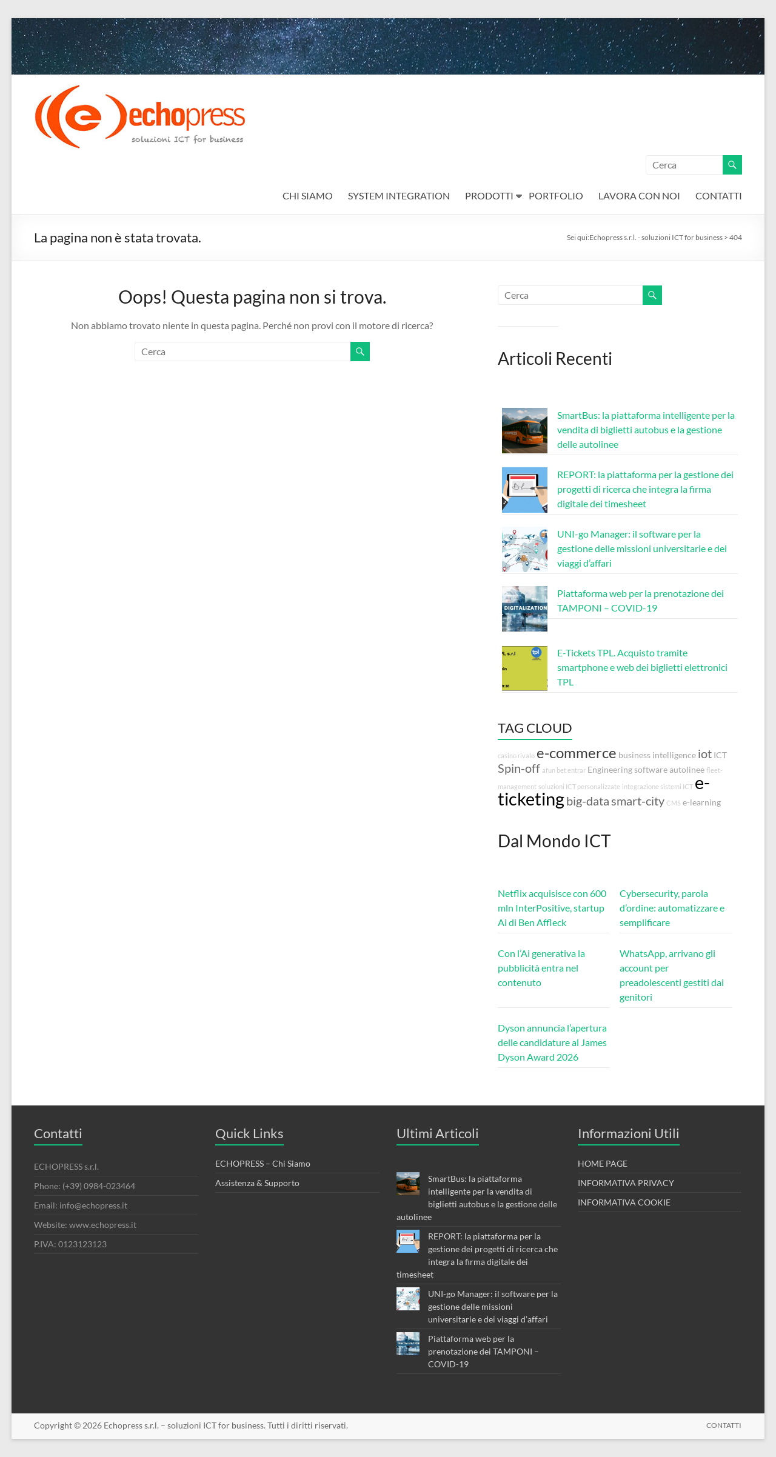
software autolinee (669, 769)
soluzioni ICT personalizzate (579, 786)
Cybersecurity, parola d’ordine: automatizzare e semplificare (672, 907)
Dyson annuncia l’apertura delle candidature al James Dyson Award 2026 (552, 1042)
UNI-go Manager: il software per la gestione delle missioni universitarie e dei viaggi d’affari (642, 548)
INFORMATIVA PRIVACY (626, 1183)
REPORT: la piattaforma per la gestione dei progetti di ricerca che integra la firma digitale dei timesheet (645, 488)
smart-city (637, 800)
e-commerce (577, 752)
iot (705, 753)
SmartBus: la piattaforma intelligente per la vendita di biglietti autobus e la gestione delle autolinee (646, 429)
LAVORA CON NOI (639, 195)
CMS (673, 803)
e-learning (702, 802)
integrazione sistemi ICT (657, 786)
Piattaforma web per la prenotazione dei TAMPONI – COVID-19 (483, 1351)
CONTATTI (718, 195)
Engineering (609, 769)
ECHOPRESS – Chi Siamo (262, 1163)
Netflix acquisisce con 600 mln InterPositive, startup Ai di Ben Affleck (552, 907)
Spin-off (519, 768)
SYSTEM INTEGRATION (399, 195)
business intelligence (657, 755)
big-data (587, 800)
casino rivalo (516, 755)
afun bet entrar (564, 770)
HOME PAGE (602, 1163)
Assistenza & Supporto (257, 1183)
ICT (720, 755)
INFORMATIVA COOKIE (624, 1202)
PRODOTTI (489, 195)
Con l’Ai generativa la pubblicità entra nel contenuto (541, 967)
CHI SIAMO (308, 195)
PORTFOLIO (556, 195)
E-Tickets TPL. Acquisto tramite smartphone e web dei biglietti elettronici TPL (642, 667)
